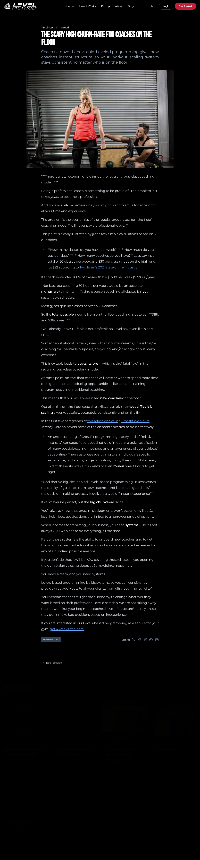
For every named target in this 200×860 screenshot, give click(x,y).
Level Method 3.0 (163, 749)
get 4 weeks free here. (67, 629)
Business (48, 27)
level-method (50, 639)
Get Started (185, 6)
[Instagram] (186, 855)
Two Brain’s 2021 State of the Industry (109, 267)
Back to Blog (52, 662)
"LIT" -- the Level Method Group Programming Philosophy (120, 754)
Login (166, 6)
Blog (131, 6)
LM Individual (142, 827)
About (119, 6)
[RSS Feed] (151, 6)
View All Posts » (13, 693)
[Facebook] (193, 855)
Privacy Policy (20, 829)
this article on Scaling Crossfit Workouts (118, 421)
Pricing (105, 6)
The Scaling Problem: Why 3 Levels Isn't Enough (73, 752)
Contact (107, 836)
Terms (7, 829)
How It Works (87, 6)
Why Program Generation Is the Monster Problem (24, 752)
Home (70, 6)
